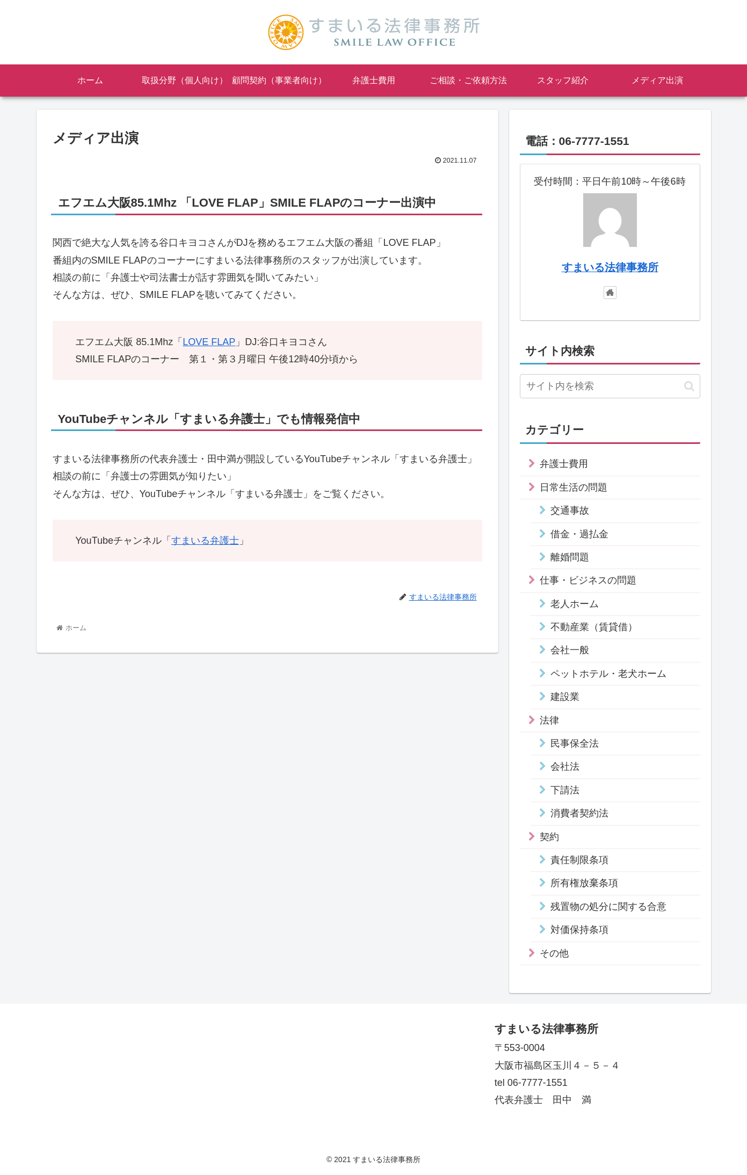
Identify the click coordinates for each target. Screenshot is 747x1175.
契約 (549, 836)
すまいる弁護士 (205, 540)
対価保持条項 (579, 929)
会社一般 (569, 650)
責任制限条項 (579, 860)
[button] (689, 386)
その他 (554, 953)
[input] (610, 386)
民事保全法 (574, 743)
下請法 (564, 790)
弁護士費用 (564, 463)
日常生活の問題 (573, 487)
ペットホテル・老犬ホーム (608, 673)
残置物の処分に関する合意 (608, 906)
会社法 (564, 766)
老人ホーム (574, 604)
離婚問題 (569, 557)
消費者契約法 (579, 813)
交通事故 (569, 510)
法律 (549, 720)
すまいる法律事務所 (610, 267)
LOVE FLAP (209, 342)
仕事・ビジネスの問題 (588, 580)
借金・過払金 (579, 534)
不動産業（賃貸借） (593, 627)
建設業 (564, 696)
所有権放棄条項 (584, 883)
